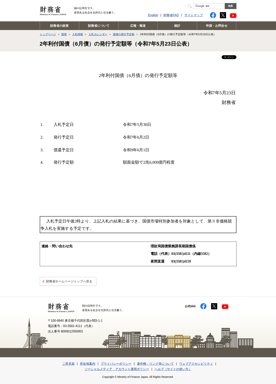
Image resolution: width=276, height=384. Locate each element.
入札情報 (77, 34)
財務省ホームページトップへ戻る (69, 281)
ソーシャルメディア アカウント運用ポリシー (117, 369)
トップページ (48, 34)
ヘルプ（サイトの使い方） (173, 369)
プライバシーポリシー (116, 363)
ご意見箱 (68, 363)
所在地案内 (87, 363)
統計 (177, 25)
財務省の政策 (59, 25)
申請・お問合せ (216, 25)
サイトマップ (193, 15)
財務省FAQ (171, 15)
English (153, 15)
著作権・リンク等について (155, 363)
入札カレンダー (98, 34)
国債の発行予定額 (123, 34)
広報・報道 (138, 25)
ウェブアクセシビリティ (196, 363)
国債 (64, 34)
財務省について (98, 25)
